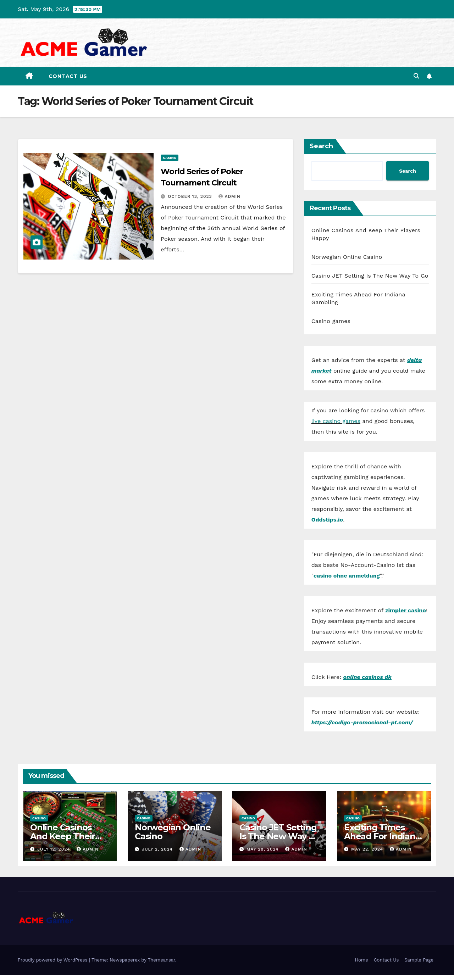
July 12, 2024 (54, 849)
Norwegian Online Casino (346, 257)
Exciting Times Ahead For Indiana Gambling (382, 836)
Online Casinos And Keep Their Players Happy (62, 836)
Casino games (331, 321)
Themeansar (161, 960)
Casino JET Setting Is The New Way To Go (369, 275)
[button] (416, 76)
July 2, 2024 (158, 849)
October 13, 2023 (191, 196)
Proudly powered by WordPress (53, 960)
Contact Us (68, 76)
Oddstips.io (327, 519)
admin (229, 196)
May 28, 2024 (263, 849)
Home (361, 960)
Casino (169, 158)
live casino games (335, 421)
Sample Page (418, 960)
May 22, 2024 (368, 849)
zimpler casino (405, 610)
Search (321, 146)
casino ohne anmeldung (347, 575)
